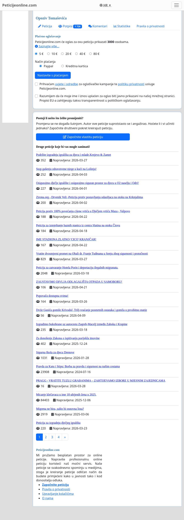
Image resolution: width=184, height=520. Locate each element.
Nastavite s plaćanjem (52, 75)
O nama (47, 498)
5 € (41, 54)
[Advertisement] (15, 67)
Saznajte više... (47, 46)
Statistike (122, 26)
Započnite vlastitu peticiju (83, 137)
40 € (83, 54)
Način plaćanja (45, 62)
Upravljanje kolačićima (58, 494)
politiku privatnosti (131, 84)
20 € (68, 54)
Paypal (48, 66)
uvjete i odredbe (66, 84)
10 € (55, 54)
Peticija (45, 26)
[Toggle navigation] (176, 5)
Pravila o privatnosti (150, 26)
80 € (96, 54)
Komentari (97, 26)
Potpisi (70, 26)
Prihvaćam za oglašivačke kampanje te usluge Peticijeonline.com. (97, 86)
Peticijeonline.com (19, 5)
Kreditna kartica (77, 66)
